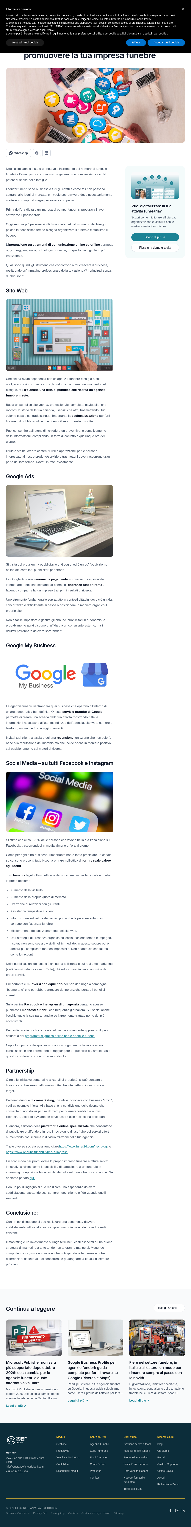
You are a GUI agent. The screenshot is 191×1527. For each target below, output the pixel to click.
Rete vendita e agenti (136, 1470)
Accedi (161, 1477)
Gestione (61, 1444)
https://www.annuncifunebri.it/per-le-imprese (37, 1152)
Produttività (62, 1450)
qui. (32, 1178)
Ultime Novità (165, 1470)
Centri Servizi (98, 1464)
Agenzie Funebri (99, 1444)
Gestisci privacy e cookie (96, 1513)
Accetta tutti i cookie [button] (166, 42)
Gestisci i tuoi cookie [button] (25, 42)
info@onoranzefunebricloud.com (25, 1466)
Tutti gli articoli (169, 1307)
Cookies (73, 1513)
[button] (183, 9)
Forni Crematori (99, 1457)
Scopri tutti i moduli (67, 1470)
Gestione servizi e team (137, 1444)
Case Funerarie (99, 1450)
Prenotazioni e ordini (136, 1457)
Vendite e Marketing (67, 1457)
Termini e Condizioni (17, 1513)
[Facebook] (170, 1510)
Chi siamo (163, 1450)
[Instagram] (177, 1510)
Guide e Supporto (167, 1464)
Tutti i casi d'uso (133, 1488)
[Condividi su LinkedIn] (46, 153)
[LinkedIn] (183, 1510)
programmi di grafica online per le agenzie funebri (60, 1036)
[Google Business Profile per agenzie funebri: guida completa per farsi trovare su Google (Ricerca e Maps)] (95, 1338)
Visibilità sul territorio (136, 1464)
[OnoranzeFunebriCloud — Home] (17, 1440)
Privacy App (58, 1513)
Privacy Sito (40, 1513)
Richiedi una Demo (168, 1484)
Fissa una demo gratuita (155, 247)
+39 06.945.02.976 (17, 1471)
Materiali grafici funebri (137, 1450)
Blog (160, 1444)
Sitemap (118, 1513)
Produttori (95, 1470)
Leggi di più (16, 1406)
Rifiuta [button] (136, 42)
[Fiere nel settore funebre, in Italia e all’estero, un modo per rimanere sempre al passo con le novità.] (157, 1338)
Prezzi (161, 1457)
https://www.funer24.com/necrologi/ (84, 1146)
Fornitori (95, 1477)
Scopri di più (155, 237)
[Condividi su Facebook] (37, 153)
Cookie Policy (143, 19)
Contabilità (62, 1464)
